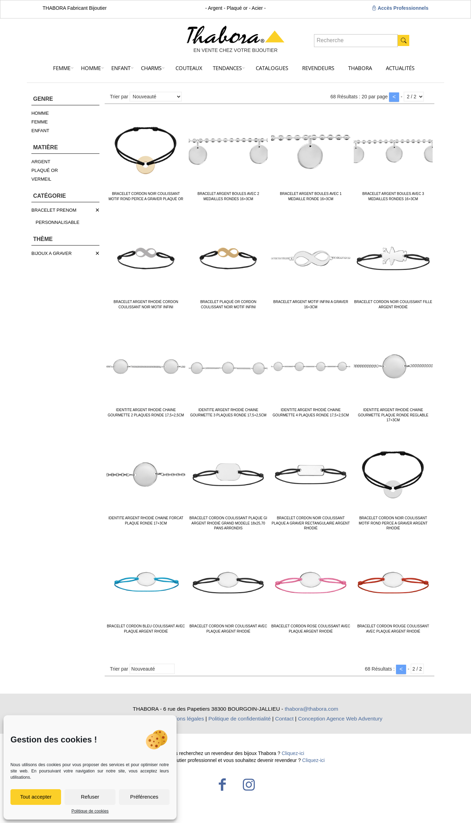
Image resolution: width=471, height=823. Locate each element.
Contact (284, 719)
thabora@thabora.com (311, 709)
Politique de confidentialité (239, 719)
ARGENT (40, 161)
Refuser (90, 797)
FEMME (39, 121)
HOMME (40, 113)
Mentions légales (184, 719)
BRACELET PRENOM (53, 210)
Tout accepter (36, 797)
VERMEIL (41, 179)
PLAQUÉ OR (44, 170)
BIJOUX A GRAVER (51, 253)
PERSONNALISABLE (58, 222)
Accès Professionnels (400, 8)
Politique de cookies (90, 811)
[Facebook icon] (222, 784)
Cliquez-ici (293, 753)
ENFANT (40, 130)
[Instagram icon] (249, 784)
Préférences (144, 797)
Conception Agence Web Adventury (340, 719)
